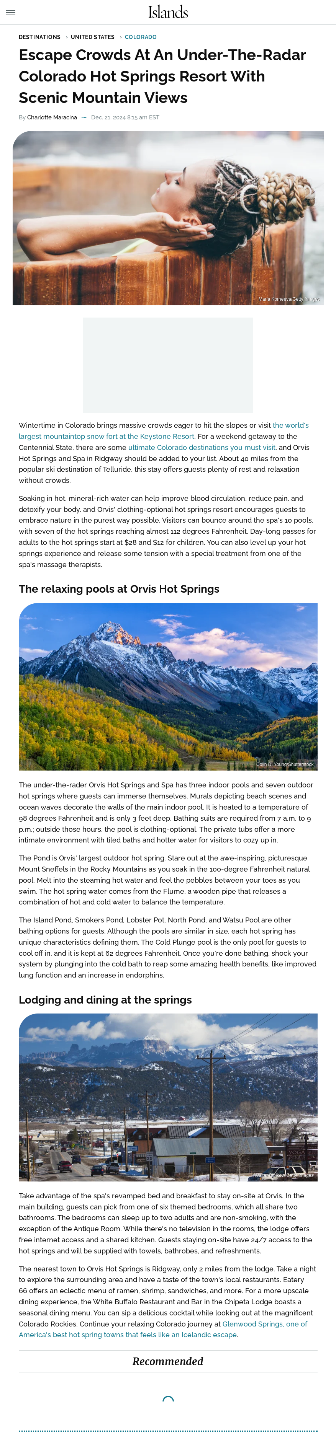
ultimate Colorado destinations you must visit (201, 447)
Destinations (40, 37)
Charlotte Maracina (52, 117)
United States (93, 37)
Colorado (141, 37)
